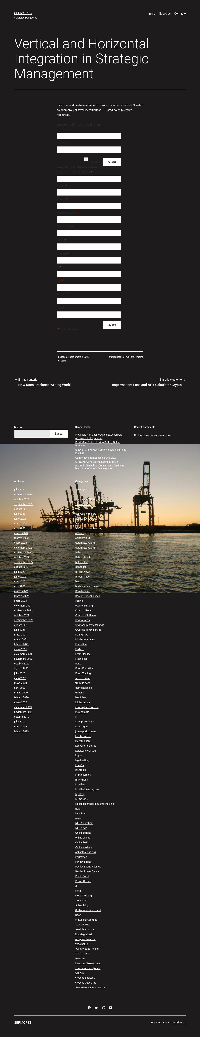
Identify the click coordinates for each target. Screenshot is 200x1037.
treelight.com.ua (84, 929)
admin (64, 360)
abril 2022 (20, 586)
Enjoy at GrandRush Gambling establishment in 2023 (100, 451)
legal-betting (82, 760)
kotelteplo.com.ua (85, 750)
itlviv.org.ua (81, 726)
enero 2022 (20, 600)
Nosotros (165, 13)
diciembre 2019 (23, 707)
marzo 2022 (21, 591)
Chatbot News (83, 610)
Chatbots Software (85, 615)
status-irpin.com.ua (86, 919)
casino (79, 600)
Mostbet (80, 784)
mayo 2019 (20, 726)
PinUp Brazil (82, 876)
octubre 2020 (21, 663)
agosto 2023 (21, 508)
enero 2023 (20, 542)
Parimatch (81, 856)
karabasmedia (83, 736)
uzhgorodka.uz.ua (85, 939)
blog (77, 581)
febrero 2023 (21, 537)
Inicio (151, 13)
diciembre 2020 (23, 653)
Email (60, 308)
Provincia (63, 253)
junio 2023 (20, 518)
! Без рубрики (83, 489)
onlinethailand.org (85, 852)
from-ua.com (82, 682)
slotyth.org (81, 900)
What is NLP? (82, 953)
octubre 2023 (21, 499)
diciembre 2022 (23, 547)
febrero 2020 (21, 697)
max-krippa (81, 779)
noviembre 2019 (23, 711)
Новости (80, 958)
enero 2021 (20, 649)
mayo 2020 (20, 682)
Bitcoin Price (82, 576)
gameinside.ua (83, 687)
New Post (80, 813)
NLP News (81, 827)
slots (78, 890)
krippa (78, 755)
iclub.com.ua (82, 702)
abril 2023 (20, 528)
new (77, 808)
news (78, 818)
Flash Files (81, 658)
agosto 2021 (21, 624)
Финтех (79, 972)
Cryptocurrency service (88, 629)
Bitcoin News (82, 571)
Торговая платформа (87, 968)
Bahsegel (80, 566)
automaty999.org (85, 547)
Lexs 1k (79, 765)
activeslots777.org (85, 518)
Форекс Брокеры (85, 977)
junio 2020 (20, 678)
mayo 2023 (20, 523)
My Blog (79, 794)
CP (59, 267)
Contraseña (63, 143)
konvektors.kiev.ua (85, 745)
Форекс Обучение (85, 982)
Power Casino (83, 881)
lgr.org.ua (80, 769)
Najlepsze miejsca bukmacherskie (94, 803)
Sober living (81, 905)
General (79, 692)
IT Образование (84, 721)
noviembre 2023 (23, 494)
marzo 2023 (21, 533)
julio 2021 (19, 629)
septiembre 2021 (23, 620)
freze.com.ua (82, 678)
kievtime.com (82, 740)
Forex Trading (136, 357)
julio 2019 (19, 721)
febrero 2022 (21, 595)
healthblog (81, 697)
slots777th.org (83, 895)
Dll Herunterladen (85, 639)
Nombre (62, 185)
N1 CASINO (81, 798)
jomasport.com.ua (85, 731)
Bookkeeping (82, 591)
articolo (79, 533)
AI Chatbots (82, 523)
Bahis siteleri (82, 557)
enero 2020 (20, 702)
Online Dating (82, 842)
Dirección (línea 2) (67, 226)
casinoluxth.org (84, 605)
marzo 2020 (21, 692)
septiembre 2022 (23, 562)
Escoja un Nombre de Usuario (74, 172)
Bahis (78, 552)
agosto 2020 (21, 668)
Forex (78, 663)
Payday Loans (83, 861)
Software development (88, 910)
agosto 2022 (21, 566)
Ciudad (61, 240)
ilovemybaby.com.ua (87, 707)
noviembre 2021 (23, 610)
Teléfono (62, 294)
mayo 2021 (20, 634)
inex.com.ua (82, 711)
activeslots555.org (85, 513)
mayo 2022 (20, 581)
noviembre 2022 (23, 552)
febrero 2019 (21, 731)
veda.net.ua (81, 943)
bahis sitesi (81, 562)
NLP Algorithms (84, 823)
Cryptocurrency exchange (89, 624)
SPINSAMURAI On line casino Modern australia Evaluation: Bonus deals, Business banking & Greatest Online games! (99, 465)
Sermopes (23, 13)
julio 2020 (19, 673)
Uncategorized (83, 934)
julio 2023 (19, 513)
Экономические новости (90, 987)
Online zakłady (83, 847)
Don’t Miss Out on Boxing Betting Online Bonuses (97, 444)
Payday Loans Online (87, 871)
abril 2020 (20, 687)
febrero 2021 (21, 644)
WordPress (179, 1022)
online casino (82, 837)
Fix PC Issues (83, 653)
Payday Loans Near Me (88, 866)
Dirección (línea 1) (68, 212)
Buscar (18, 427)
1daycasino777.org (86, 499)
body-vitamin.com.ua (87, 586)
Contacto (180, 13)
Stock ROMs (82, 924)
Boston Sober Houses (87, 595)
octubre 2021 (21, 615)
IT (76, 716)
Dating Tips (81, 634)
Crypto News (82, 620)
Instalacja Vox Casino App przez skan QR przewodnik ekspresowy (98, 436)
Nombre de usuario (68, 129)
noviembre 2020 (23, 658)
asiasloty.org (82, 537)
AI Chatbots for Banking (88, 528)
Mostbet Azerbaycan (87, 789)
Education (81, 644)
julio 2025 (19, 489)
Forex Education (84, 668)
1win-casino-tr (83, 504)
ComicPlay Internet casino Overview (95, 457)
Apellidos (62, 199)
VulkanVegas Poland (87, 948)
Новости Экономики (87, 963)
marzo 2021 (21, 639)
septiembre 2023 (23, 504)
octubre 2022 (21, 557)
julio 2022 (19, 571)
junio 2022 (20, 576)
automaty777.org (85, 542)
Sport (78, 914)
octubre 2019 (21, 716)
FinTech (79, 649)
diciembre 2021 (23, 605)
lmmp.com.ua (83, 774)
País (60, 280)
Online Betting (83, 832)
